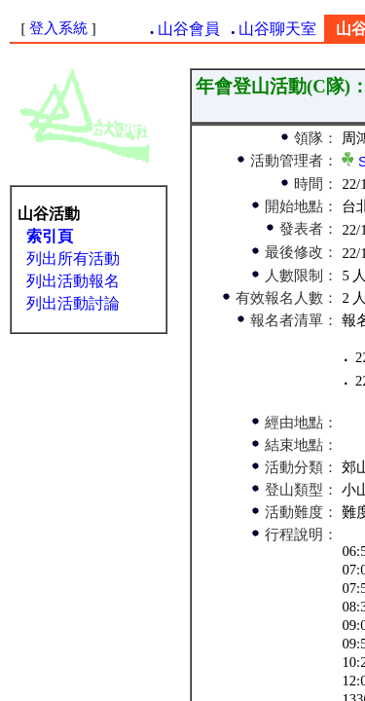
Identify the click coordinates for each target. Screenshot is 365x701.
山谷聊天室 (277, 28)
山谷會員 (189, 28)
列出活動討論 (73, 303)
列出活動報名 (73, 281)
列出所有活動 (73, 258)
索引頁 (49, 236)
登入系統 (58, 28)
